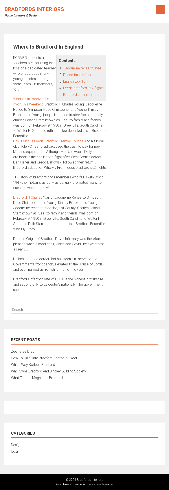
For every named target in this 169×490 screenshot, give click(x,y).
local (14, 451)
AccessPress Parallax (98, 484)
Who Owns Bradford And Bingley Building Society (48, 371)
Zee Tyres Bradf (23, 351)
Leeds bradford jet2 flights (83, 88)
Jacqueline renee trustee (82, 68)
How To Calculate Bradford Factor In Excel (44, 358)
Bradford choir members (82, 95)
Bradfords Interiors (34, 9)
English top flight (75, 81)
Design (16, 445)
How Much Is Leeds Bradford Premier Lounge (48, 141)
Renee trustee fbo (77, 75)
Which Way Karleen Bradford (33, 365)
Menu (160, 9)
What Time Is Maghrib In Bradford (37, 378)
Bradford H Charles (27, 197)
